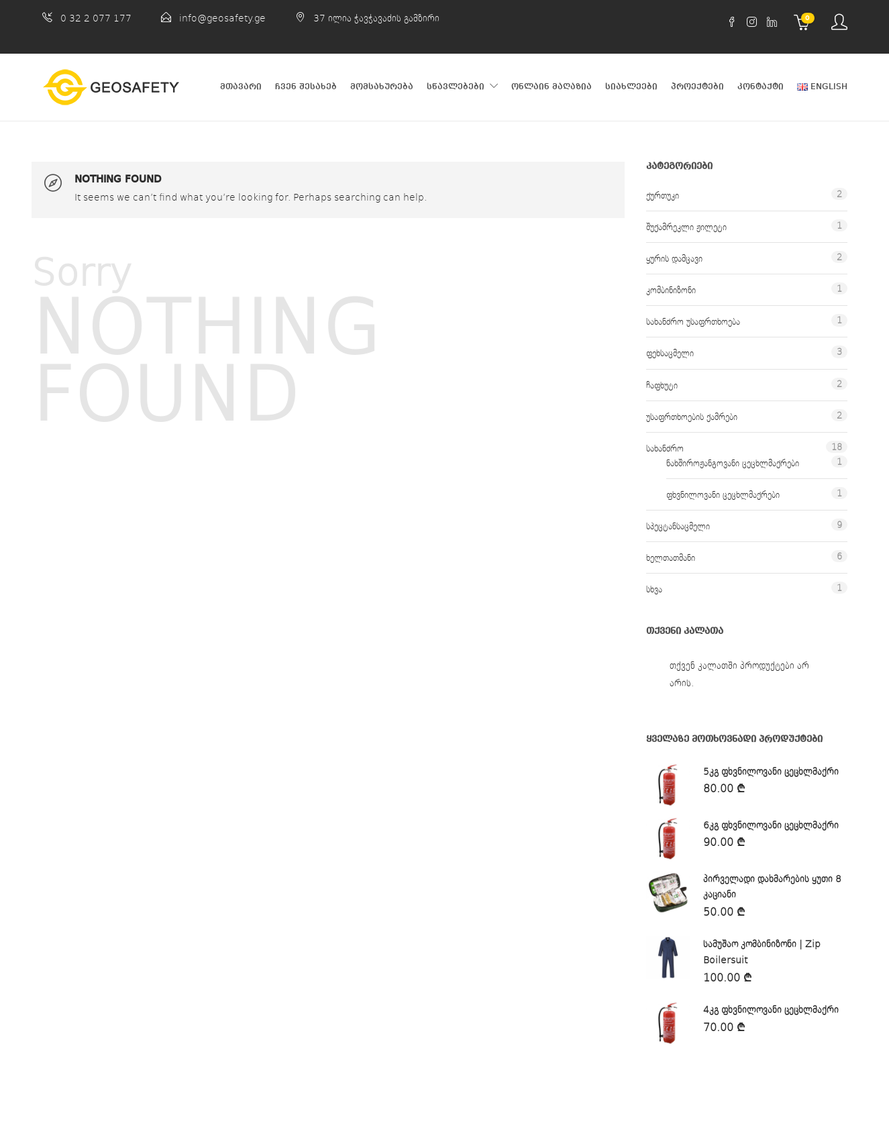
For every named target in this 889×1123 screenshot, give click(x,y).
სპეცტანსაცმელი (678, 526)
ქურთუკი (662, 195)
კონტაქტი (760, 87)
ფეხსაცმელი (670, 353)
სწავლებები (455, 87)
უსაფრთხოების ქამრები (691, 417)
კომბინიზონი (671, 290)
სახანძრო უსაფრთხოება (693, 321)
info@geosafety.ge (222, 17)
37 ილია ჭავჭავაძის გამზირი (376, 17)
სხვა (654, 589)
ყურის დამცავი (674, 258)
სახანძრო (665, 448)
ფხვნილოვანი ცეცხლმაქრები (723, 494)
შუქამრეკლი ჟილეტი (686, 227)
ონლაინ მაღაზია (551, 87)
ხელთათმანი (670, 557)
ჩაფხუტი (662, 385)
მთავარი (241, 87)
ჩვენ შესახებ (306, 87)
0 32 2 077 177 (96, 17)
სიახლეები (631, 87)
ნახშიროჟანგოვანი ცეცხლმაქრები (732, 463)
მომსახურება (381, 87)
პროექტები (697, 87)
